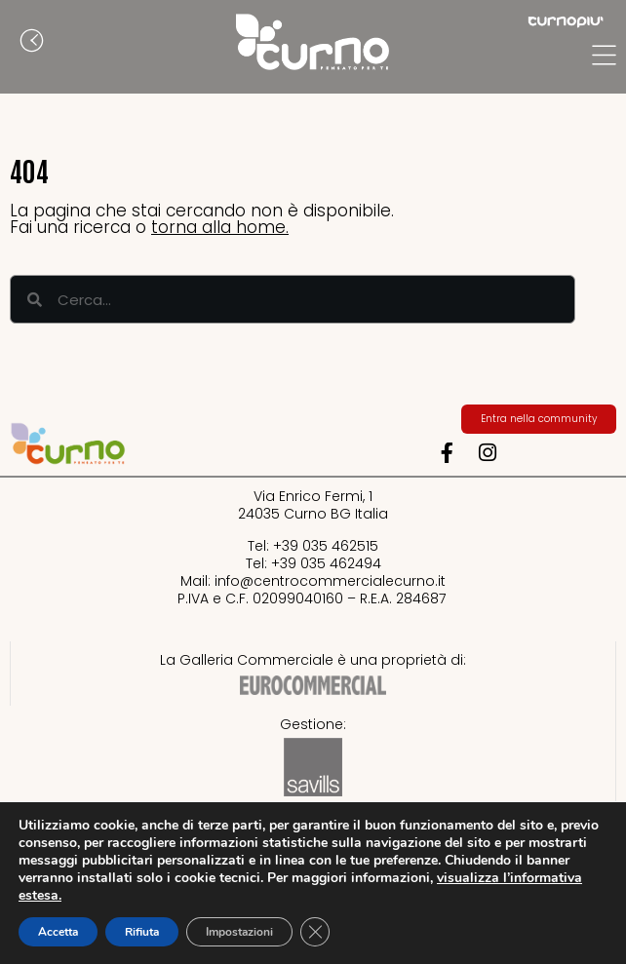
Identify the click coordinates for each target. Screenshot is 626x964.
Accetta (58, 932)
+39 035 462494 (326, 563)
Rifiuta (142, 932)
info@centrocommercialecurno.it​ (330, 581)
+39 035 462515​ (325, 546)
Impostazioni (239, 932)
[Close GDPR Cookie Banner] (315, 931)
